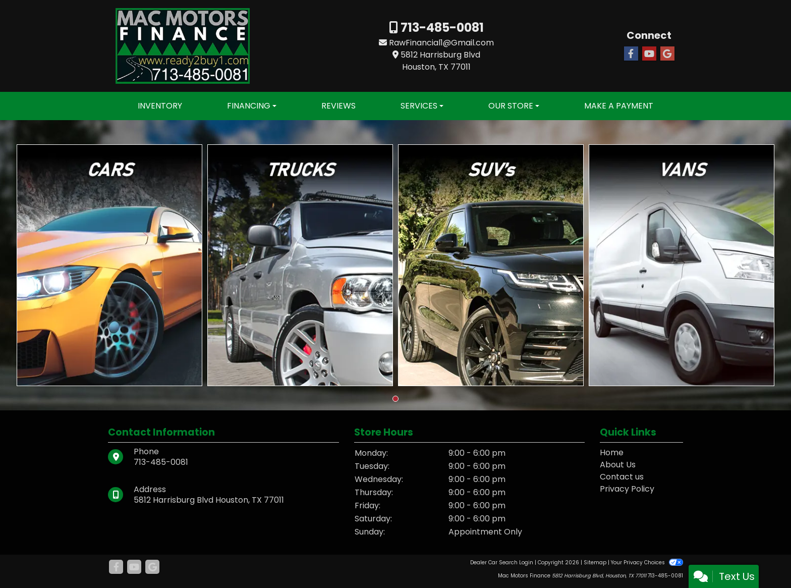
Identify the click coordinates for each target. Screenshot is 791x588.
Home (612, 452)
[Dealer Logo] (183, 45)
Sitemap (595, 562)
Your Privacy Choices (647, 562)
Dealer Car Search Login (501, 562)
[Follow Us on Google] (667, 54)
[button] (395, 399)
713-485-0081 (441, 27)
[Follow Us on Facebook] (631, 54)
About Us (618, 464)
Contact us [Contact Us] (622, 477)
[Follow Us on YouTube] (649, 54)
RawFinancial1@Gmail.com (441, 42)
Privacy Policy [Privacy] (627, 489)
